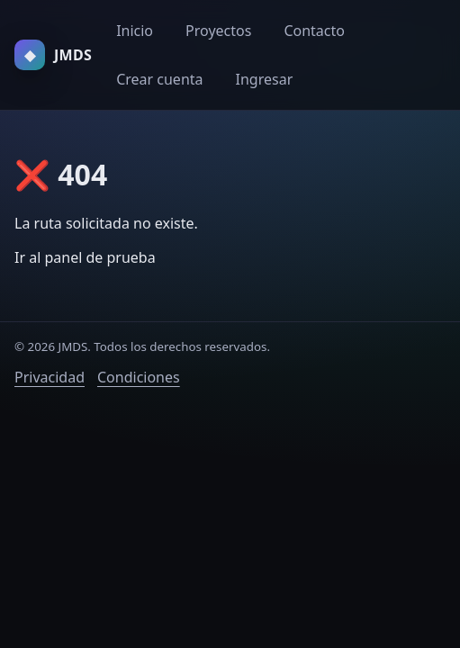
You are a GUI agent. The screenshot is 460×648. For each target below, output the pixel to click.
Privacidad (49, 377)
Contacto (314, 30)
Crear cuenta (159, 79)
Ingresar (264, 79)
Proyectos (218, 30)
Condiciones (138, 377)
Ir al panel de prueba (85, 257)
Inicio (134, 30)
